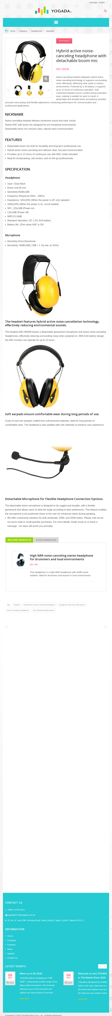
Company (11, 940)
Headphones (36, 31)
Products (11, 945)
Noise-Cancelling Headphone (18, 610)
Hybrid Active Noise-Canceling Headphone (39, 605)
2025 (10, 983)
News (10, 949)
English (102, 2)
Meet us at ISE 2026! (31, 973)
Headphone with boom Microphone (72, 605)
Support (11, 953)
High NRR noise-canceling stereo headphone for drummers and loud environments (61, 557)
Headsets (50, 31)
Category (23, 31)
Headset (17, 605)
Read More (24, 998)
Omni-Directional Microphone (44, 610)
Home (12, 31)
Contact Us (12, 958)
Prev (100, 966)
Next (105, 966)
